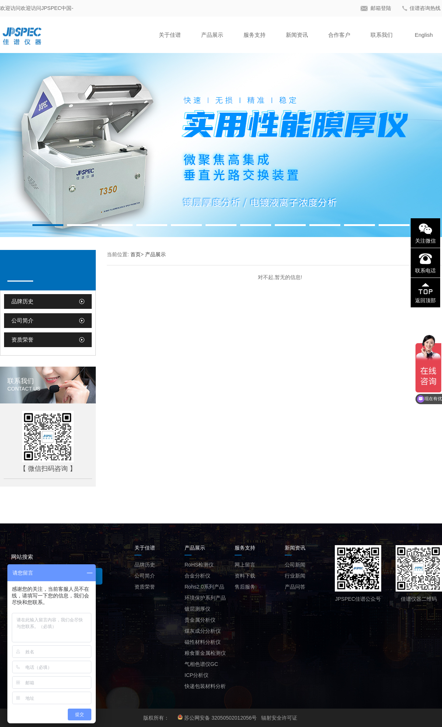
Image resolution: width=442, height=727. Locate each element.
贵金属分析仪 (200, 620)
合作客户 (339, 35)
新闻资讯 (297, 35)
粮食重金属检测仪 (205, 653)
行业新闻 (295, 576)
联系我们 (382, 35)
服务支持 (254, 35)
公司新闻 (295, 565)
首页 (135, 254)
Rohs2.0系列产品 (204, 587)
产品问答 (295, 587)
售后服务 (245, 587)
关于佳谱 (170, 35)
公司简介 (22, 320)
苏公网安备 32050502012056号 (220, 718)
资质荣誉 (22, 339)
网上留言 (245, 565)
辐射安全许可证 (279, 718)
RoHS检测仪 (199, 565)
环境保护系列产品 (205, 598)
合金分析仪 (197, 576)
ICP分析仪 (196, 675)
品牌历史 (22, 301)
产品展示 (212, 35)
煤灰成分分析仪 (203, 631)
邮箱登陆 (381, 8)
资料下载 (245, 576)
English (424, 35)
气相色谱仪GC (201, 664)
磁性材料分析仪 (203, 642)
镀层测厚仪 (197, 609)
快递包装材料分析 (205, 686)
